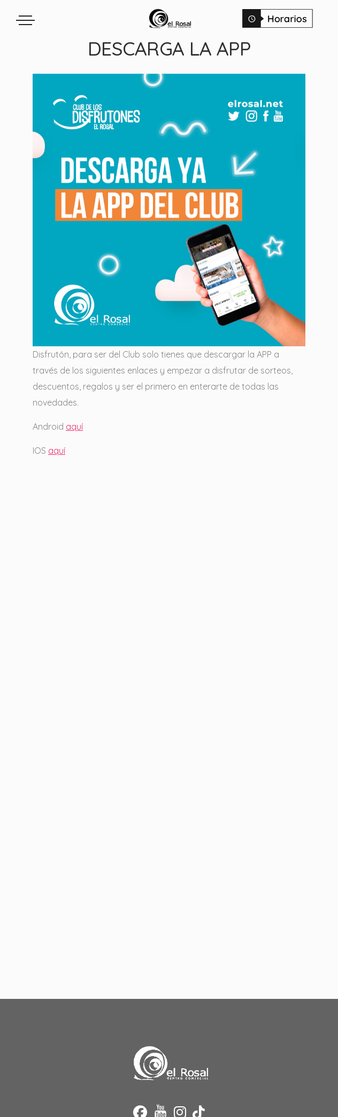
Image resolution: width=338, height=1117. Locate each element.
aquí (74, 426)
